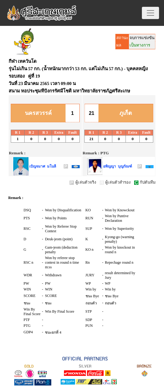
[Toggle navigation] (150, 13)
